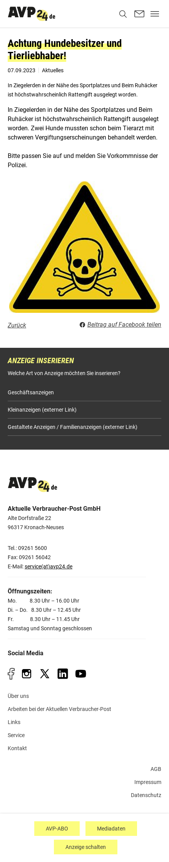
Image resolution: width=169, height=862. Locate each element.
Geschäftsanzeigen (31, 392)
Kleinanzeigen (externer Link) (42, 410)
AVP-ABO (57, 828)
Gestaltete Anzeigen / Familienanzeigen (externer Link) (72, 427)
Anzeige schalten (85, 847)
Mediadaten (111, 828)
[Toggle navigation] (154, 13)
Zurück (17, 325)
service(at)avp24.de (48, 566)
